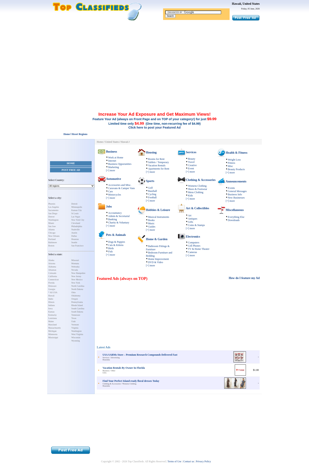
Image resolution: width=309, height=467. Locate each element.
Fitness (231, 162)
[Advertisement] (154, 53)
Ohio (73, 292)
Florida (51, 283)
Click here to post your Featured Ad (154, 127)
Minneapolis (76, 207)
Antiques (192, 218)
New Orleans (53, 236)
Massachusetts (54, 328)
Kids (190, 195)
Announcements (236, 181)
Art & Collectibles (197, 208)
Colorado (52, 273)
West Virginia (77, 334)
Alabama (52, 266)
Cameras (192, 252)
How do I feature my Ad (244, 278)
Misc (230, 166)
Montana (75, 263)
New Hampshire (78, 273)
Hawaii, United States (246, 3)
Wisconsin (75, 337)
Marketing (113, 167)
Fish (110, 251)
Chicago (51, 233)
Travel (191, 162)
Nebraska (75, 266)
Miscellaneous (235, 210)
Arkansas (52, 270)
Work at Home (115, 157)
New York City (77, 220)
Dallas (74, 236)
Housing (151, 152)
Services (191, 152)
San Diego (52, 213)
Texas (73, 318)
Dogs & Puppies (116, 241)
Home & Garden (156, 239)
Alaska (51, 260)
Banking (112, 219)
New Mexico (77, 279)
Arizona (51, 263)
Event (191, 168)
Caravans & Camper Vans (121, 188)
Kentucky (52, 315)
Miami (51, 223)
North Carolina (77, 286)
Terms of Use (174, 461)
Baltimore (52, 242)
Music (151, 223)
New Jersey (76, 276)
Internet (112, 160)
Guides (151, 226)
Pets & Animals (116, 235)
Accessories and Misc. (119, 184)
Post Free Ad (71, 169)
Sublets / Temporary (158, 162)
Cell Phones (194, 245)
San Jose (52, 226)
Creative (192, 165)
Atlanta (51, 229)
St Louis (75, 213)
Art (189, 215)
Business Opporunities (119, 163)
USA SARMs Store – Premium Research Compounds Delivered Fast (140, 354)
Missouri (75, 260)
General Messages (237, 191)
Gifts (190, 221)
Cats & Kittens (115, 245)
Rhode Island (77, 305)
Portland (52, 239)
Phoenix (51, 204)
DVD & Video (155, 262)
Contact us (188, 461)
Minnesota (52, 334)
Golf (150, 187)
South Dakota (77, 312)
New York (75, 283)
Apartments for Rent (158, 168)
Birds (111, 248)
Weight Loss (234, 159)
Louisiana (52, 318)
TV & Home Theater (198, 248)
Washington (53, 220)
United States (112, 141)
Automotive (113, 178)
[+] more (110, 170)
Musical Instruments (158, 216)
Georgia (51, 289)
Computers (193, 242)
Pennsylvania (77, 302)
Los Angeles (53, 207)
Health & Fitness (236, 152)
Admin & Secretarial (119, 216)
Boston (51, 245)
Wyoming (75, 341)
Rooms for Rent (156, 159)
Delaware (52, 286)
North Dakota (77, 289)
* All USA (52, 292)
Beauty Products (236, 169)
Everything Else (236, 216)
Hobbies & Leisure (158, 210)
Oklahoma (75, 295)
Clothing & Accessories (200, 180)
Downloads (234, 220)
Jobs (109, 206)
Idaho (50, 299)
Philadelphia (76, 226)
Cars (110, 191)
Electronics (193, 236)
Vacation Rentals (156, 165)
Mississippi (53, 337)
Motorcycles (114, 194)
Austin (74, 233)
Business (111, 151)
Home (71, 163)
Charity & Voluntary (118, 222)
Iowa (50, 308)
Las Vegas (75, 216)
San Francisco (77, 245)
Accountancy (115, 212)
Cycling (152, 194)
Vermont (75, 324)
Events (231, 188)
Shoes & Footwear (197, 189)
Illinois (51, 302)
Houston (75, 239)
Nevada (74, 270)
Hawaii (51, 295)
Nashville (75, 229)
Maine (51, 321)
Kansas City (76, 210)
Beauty (191, 158)
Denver (51, 216)
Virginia (75, 328)
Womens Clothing (197, 185)
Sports (150, 181)
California (52, 276)
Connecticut (53, 279)
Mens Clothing (195, 192)
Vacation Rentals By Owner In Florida (124, 367)
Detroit (74, 204)
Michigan (52, 331)
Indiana (51, 305)
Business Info (235, 194)
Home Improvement (158, 259)
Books (151, 220)
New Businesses (236, 197)
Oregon (74, 299)
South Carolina (77, 308)
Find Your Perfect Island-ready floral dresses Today (131, 380)
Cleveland (75, 223)
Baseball (152, 191)
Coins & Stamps (196, 225)
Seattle (74, 242)
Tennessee (75, 315)
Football (152, 197)
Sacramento (53, 210)
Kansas (51, 312)
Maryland (52, 324)
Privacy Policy (203, 461)
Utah (73, 321)
